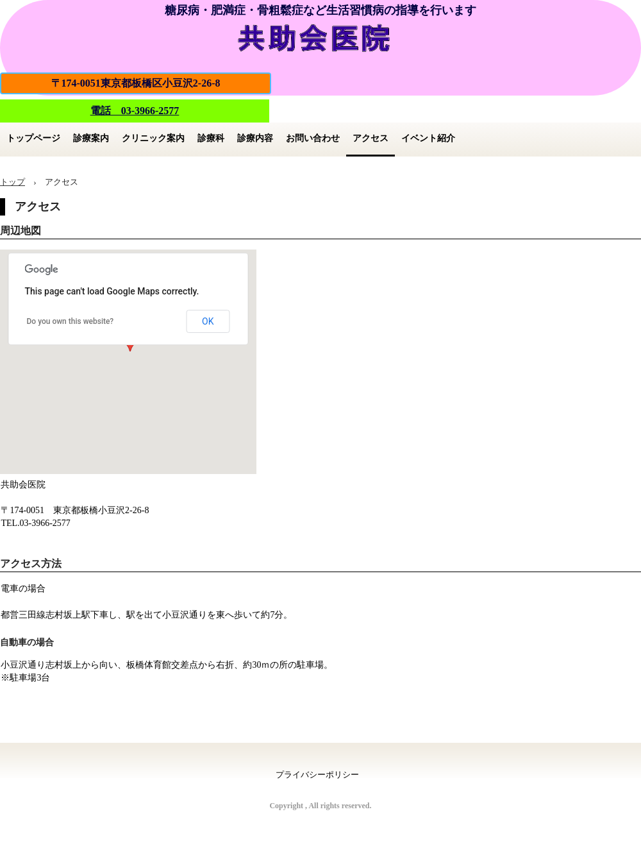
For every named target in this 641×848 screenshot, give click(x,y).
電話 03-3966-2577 (134, 110)
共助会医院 (320, 36)
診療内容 (255, 138)
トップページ (33, 138)
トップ (12, 182)
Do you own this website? (70, 321)
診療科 (210, 138)
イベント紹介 (428, 138)
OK (207, 321)
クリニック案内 (153, 138)
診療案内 (91, 138)
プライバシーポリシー (317, 774)
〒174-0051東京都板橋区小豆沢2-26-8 (136, 83)
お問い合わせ (313, 138)
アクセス (370, 138)
